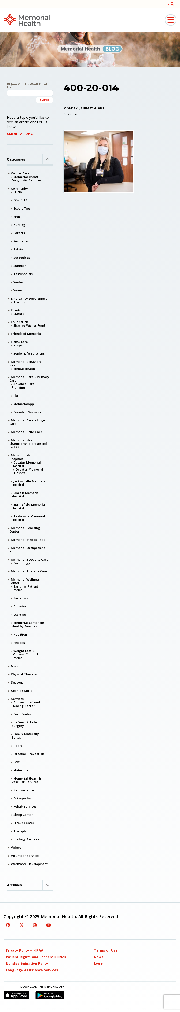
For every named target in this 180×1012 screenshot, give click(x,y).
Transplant (21, 831)
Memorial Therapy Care (29, 571)
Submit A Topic (20, 134)
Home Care (19, 342)
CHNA (17, 192)
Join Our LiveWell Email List (27, 86)
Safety (18, 249)
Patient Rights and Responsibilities (36, 957)
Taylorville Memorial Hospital (28, 518)
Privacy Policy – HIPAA (24, 950)
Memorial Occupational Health (27, 549)
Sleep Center (23, 815)
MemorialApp (23, 404)
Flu (15, 396)
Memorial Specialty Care (29, 559)
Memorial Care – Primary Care (29, 379)
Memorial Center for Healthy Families (28, 624)
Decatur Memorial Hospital (26, 464)
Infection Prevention (28, 754)
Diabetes (19, 606)
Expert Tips (21, 208)
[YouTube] (48, 925)
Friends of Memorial (26, 333)
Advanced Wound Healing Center (26, 704)
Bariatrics (20, 598)
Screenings (21, 257)
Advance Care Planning (23, 386)
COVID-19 (20, 200)
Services (17, 699)
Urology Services (26, 839)
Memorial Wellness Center (24, 581)
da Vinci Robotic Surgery (25, 724)
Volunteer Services (25, 856)
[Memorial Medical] (27, 19)
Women (19, 290)
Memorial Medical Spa (28, 539)
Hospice (19, 345)
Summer (19, 266)
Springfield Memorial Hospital (29, 506)
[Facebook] (8, 925)
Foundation (19, 322)
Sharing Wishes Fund (29, 325)
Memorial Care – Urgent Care (28, 422)
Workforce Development (29, 864)
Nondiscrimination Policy (27, 963)
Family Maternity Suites (25, 736)
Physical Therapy (24, 674)
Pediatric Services (27, 412)
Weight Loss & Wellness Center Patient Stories (30, 654)
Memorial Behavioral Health (26, 363)
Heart (17, 745)
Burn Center (22, 714)
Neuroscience (23, 790)
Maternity (20, 770)
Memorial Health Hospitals (23, 457)
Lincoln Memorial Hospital (26, 494)
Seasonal (18, 682)
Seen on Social (22, 690)
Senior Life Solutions (29, 353)
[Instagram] (35, 925)
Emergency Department (29, 298)
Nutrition (20, 634)
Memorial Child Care (26, 432)
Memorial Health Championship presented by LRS (28, 443)
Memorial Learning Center (24, 530)
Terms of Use (105, 950)
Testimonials (23, 274)
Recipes (19, 642)
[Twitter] (21, 925)
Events (16, 310)
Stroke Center (23, 823)
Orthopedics (22, 798)
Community (19, 188)
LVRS (17, 762)
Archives (30, 885)
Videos (16, 847)
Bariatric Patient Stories (25, 588)
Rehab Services (24, 806)
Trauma (19, 302)
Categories (30, 159)
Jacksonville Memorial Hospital (29, 483)
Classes (18, 314)
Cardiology (21, 563)
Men (16, 216)
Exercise (19, 614)
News (15, 666)
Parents (19, 233)
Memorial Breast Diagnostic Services (26, 178)
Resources (21, 241)
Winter (18, 282)
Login (98, 963)
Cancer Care (20, 173)
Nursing (19, 225)
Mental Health (24, 369)
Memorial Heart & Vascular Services (26, 780)
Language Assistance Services (32, 970)
